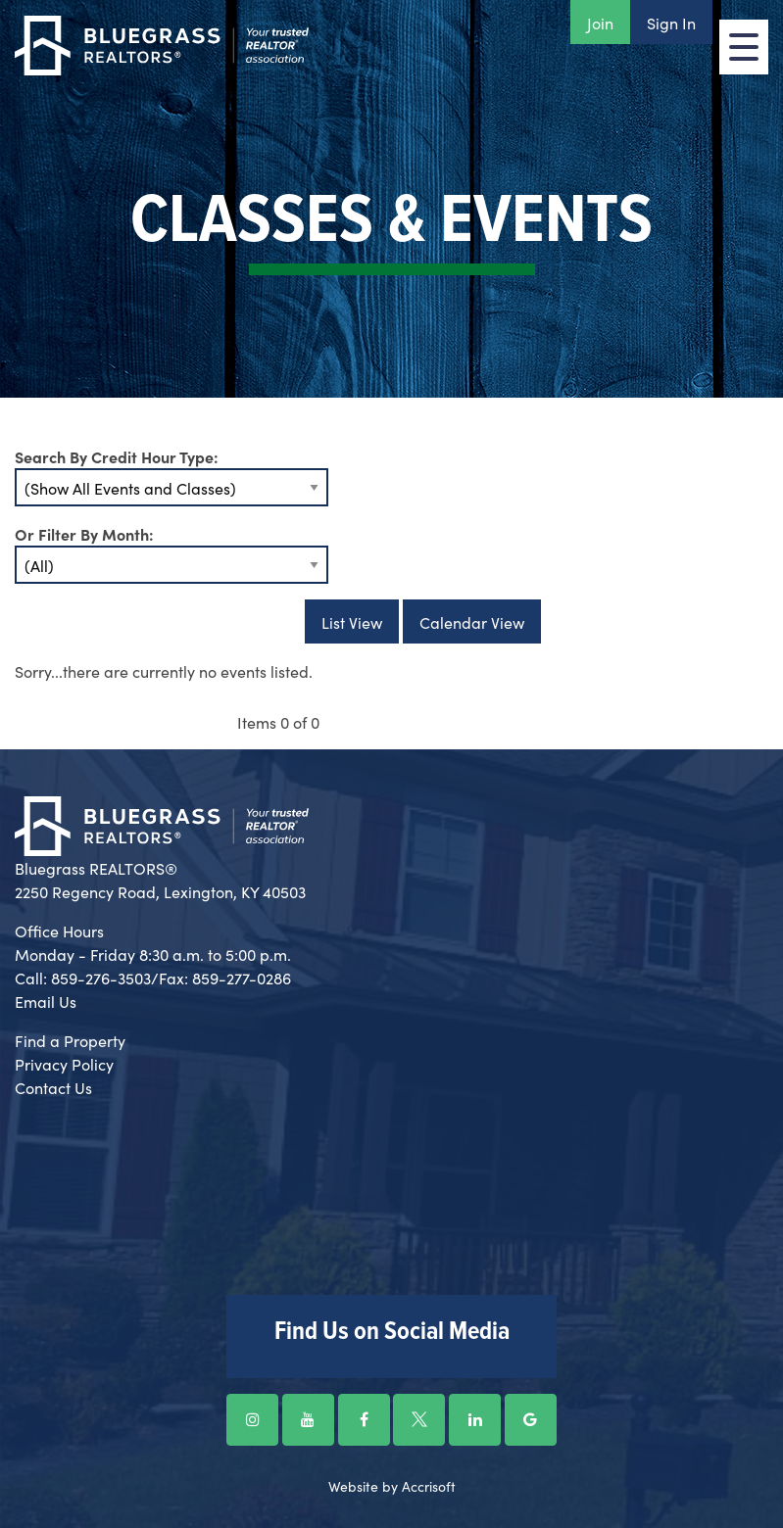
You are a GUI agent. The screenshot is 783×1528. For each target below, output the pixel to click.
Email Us (45, 1001)
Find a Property (70, 1040)
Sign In (671, 22)
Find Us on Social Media (392, 1332)
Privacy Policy (64, 1063)
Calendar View (471, 622)
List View (351, 622)
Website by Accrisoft (392, 1486)
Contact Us (53, 1087)
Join (600, 22)
